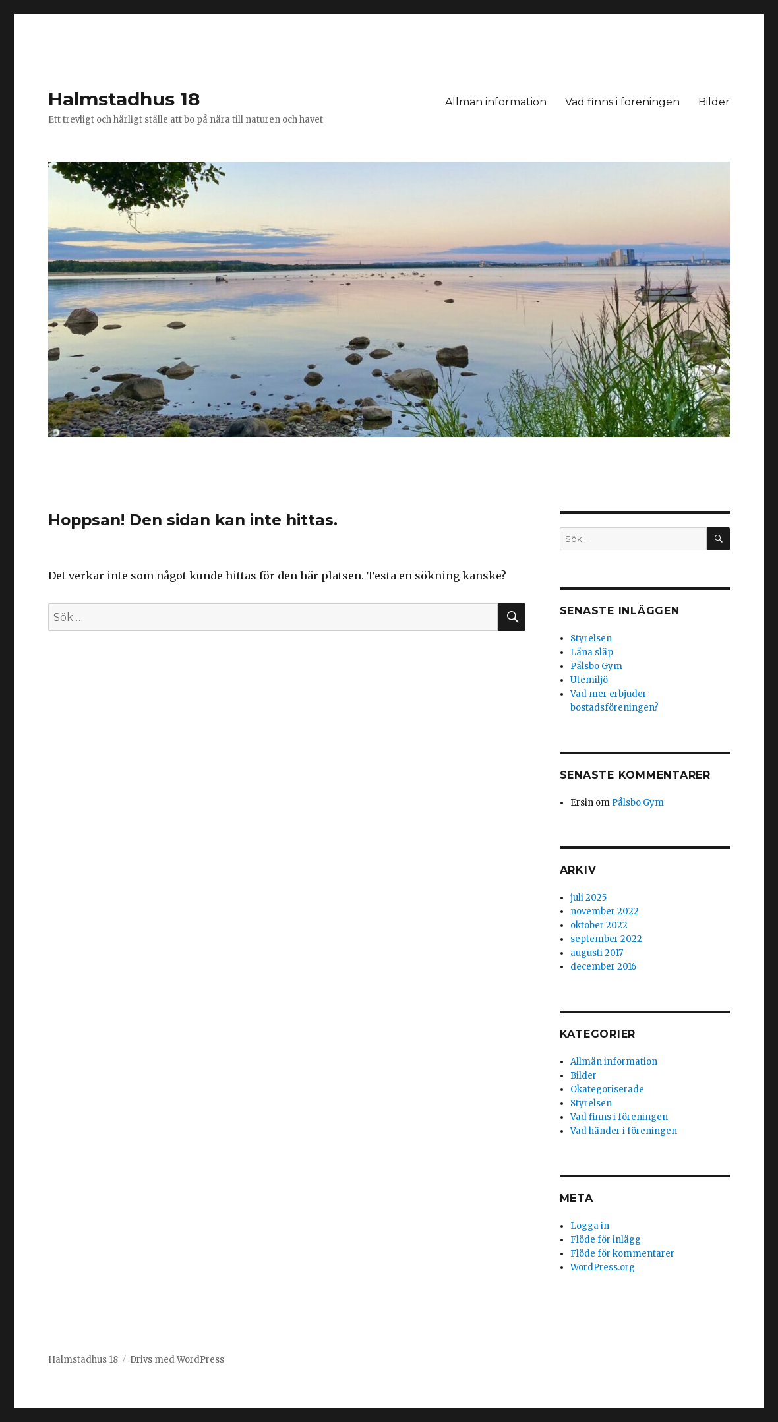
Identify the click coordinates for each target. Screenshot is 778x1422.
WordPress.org (602, 1267)
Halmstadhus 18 (124, 99)
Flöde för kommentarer (622, 1253)
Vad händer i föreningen (623, 1131)
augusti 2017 (596, 953)
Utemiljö (589, 680)
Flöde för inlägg (605, 1239)
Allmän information (496, 102)
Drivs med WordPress (177, 1359)
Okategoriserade (607, 1089)
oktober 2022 (599, 925)
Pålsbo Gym (596, 666)
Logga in (589, 1225)
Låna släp (591, 652)
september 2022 (606, 939)
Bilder (714, 102)
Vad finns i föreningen (622, 102)
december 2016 (603, 966)
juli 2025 (588, 897)
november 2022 (604, 911)
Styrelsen (591, 638)
